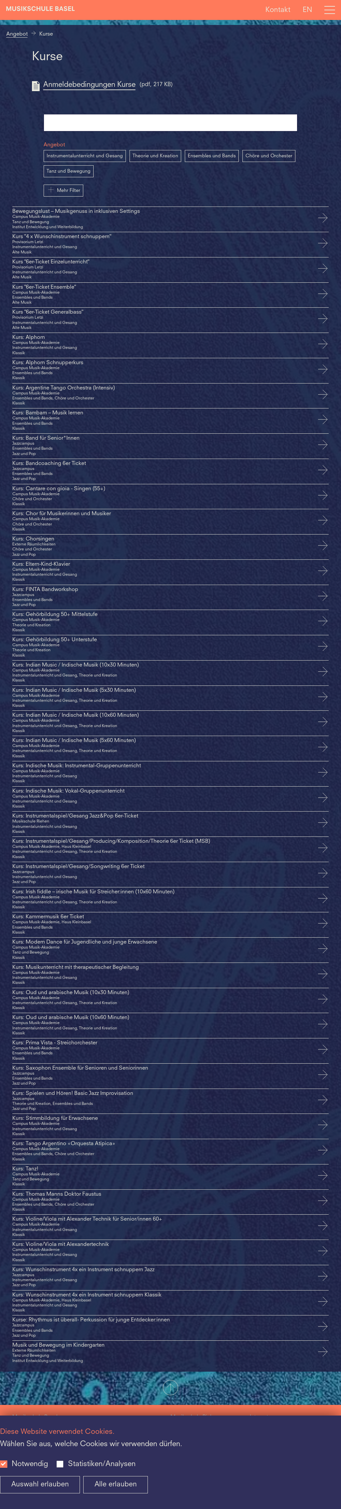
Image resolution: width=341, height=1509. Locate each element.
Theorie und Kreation (155, 156)
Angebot (17, 34)
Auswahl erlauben (40, 1484)
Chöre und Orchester (268, 156)
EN (307, 9)
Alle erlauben (116, 1484)
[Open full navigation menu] (329, 10)
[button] (170, 1388)
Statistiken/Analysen (102, 1464)
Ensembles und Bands (212, 156)
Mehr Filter (63, 189)
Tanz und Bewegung (69, 171)
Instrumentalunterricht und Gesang (85, 156)
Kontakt (277, 9)
